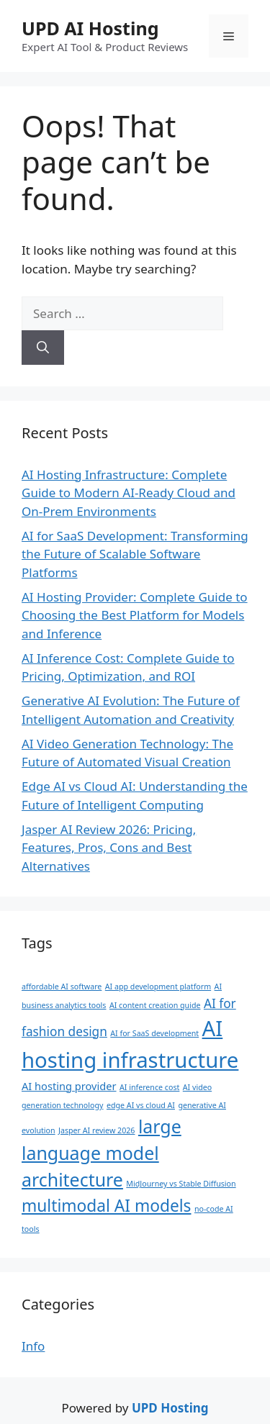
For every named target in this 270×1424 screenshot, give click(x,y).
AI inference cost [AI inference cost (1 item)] (149, 1087)
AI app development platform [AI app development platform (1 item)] (158, 986)
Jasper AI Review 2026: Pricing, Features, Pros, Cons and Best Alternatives (109, 847)
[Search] (43, 347)
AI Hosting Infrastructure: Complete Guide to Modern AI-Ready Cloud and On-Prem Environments (128, 493)
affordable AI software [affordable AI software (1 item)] (62, 986)
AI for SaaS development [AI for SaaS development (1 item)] (154, 1033)
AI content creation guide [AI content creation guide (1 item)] (155, 1005)
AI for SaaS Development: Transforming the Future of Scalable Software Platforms (135, 554)
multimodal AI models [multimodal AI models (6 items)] (106, 1205)
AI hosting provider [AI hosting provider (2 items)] (69, 1086)
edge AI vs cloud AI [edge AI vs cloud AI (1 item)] (141, 1105)
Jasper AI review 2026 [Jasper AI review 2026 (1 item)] (96, 1130)
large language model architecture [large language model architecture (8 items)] (101, 1153)
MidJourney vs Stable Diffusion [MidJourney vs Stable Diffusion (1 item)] (180, 1184)
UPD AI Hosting (90, 28)
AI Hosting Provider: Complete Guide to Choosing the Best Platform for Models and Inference (135, 615)
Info (33, 1346)
